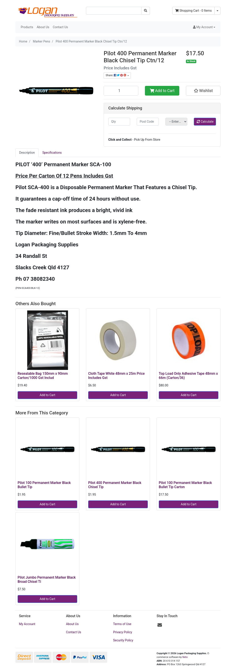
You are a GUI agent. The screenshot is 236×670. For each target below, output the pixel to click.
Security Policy (123, 640)
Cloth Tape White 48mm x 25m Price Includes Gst (116, 375)
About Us (43, 27)
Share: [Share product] (116, 75)
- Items (193, 10)
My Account (27, 624)
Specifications (52, 152)
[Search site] (145, 11)
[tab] (27, 152)
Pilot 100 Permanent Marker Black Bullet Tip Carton (185, 485)
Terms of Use (122, 624)
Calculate (205, 121)
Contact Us (60, 27)
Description (27, 152)
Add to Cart (162, 91)
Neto (185, 657)
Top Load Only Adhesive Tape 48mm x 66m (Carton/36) (188, 375)
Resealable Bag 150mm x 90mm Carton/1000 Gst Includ (43, 375)
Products (27, 27)
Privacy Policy (122, 632)
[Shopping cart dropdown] (217, 11)
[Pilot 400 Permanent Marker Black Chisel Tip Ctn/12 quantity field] (121, 91)
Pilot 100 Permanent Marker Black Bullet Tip (44, 485)
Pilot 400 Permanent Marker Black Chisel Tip (114, 485)
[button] (204, 27)
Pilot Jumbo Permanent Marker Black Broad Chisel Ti (47, 579)
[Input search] (113, 11)
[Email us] (159, 625)
